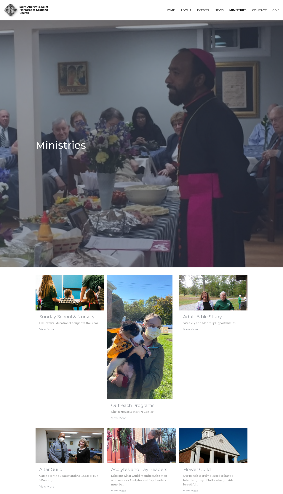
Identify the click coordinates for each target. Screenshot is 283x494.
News (219, 10)
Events (203, 10)
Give (275, 10)
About (185, 10)
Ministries (238, 10)
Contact (259, 10)
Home (170, 10)
